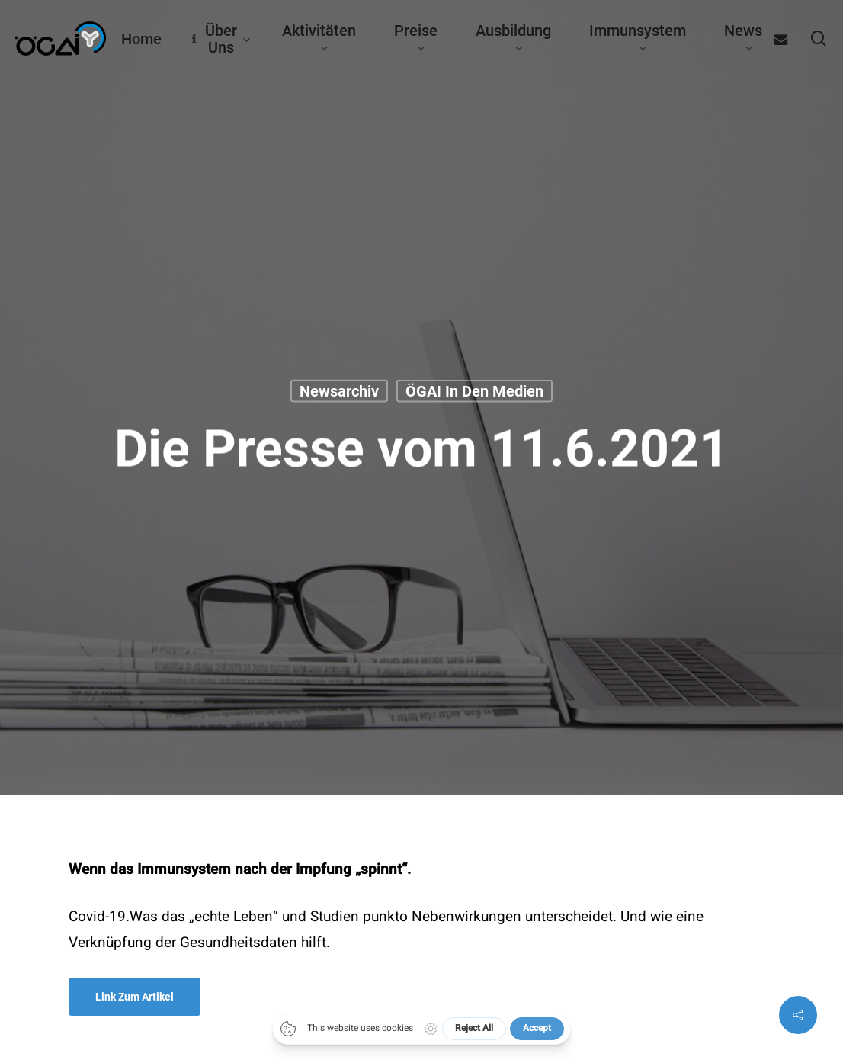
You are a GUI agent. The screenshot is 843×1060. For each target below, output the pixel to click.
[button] (134, 997)
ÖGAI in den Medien (474, 391)
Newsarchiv (339, 391)
